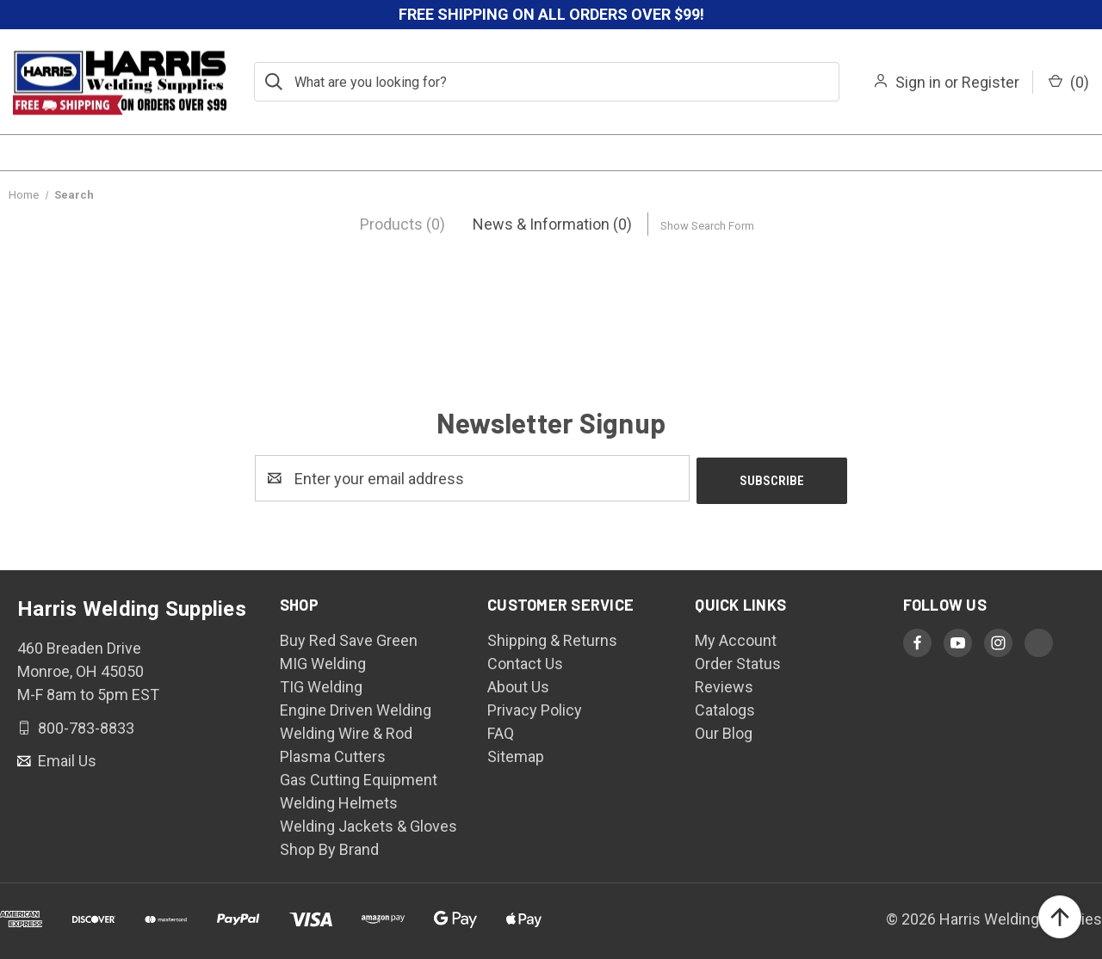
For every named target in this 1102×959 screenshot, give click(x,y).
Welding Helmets (339, 800)
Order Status (738, 661)
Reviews (724, 684)
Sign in (918, 82)
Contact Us (525, 661)
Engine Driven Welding (355, 707)
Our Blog (723, 731)
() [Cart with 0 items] (1069, 82)
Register (990, 82)
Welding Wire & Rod (346, 731)
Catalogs (725, 707)
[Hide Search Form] (707, 224)
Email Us (65, 759)
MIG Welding (323, 661)
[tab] (402, 224)
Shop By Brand (329, 847)
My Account (736, 638)
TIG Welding (321, 684)
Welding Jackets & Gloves (368, 824)
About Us (518, 684)
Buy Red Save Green (349, 638)
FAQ (500, 731)
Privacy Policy (534, 707)
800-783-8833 (84, 725)
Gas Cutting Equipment (358, 777)
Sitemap (515, 754)
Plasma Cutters (333, 754)
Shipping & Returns (552, 638)
